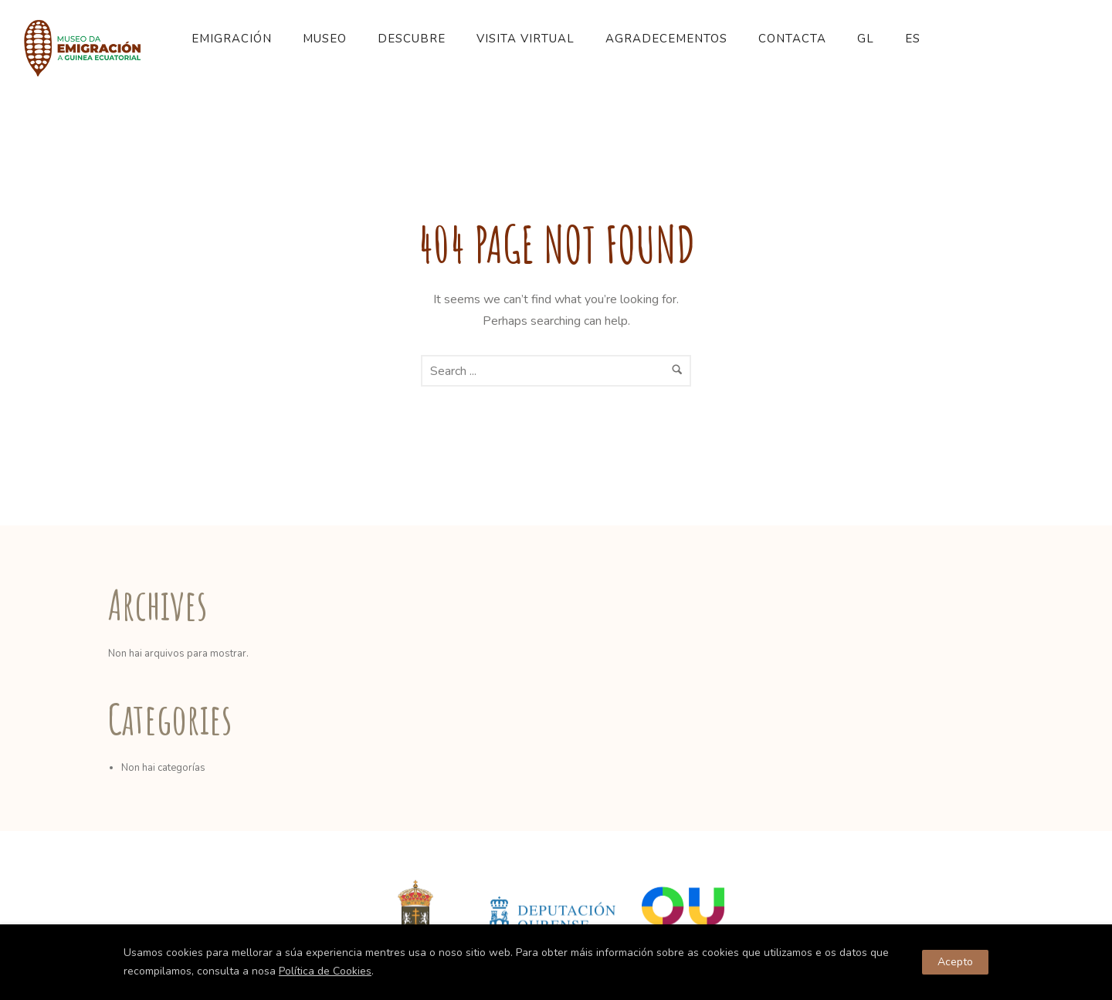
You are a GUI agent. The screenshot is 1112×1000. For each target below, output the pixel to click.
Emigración (232, 38)
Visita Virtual (525, 38)
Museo (325, 38)
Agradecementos (666, 38)
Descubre (412, 38)
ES (912, 38)
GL (865, 38)
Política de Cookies (325, 971)
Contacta (792, 38)
